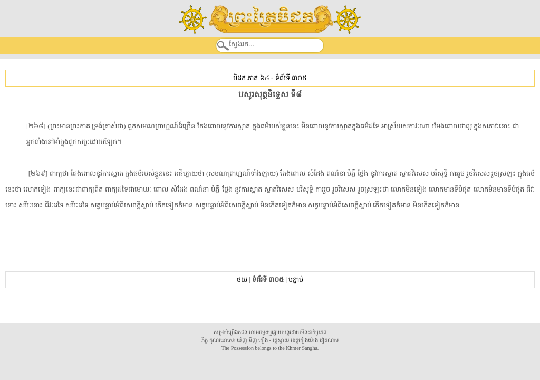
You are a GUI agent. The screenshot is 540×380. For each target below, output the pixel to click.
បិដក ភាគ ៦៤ (251, 78)
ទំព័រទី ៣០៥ (291, 78)
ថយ (242, 279)
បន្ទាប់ (295, 279)
